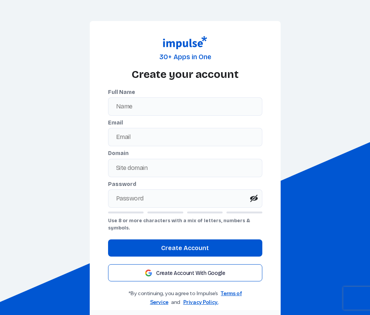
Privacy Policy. (200, 302)
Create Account (185, 248)
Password (122, 184)
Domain (118, 153)
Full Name (121, 92)
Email (115, 123)
